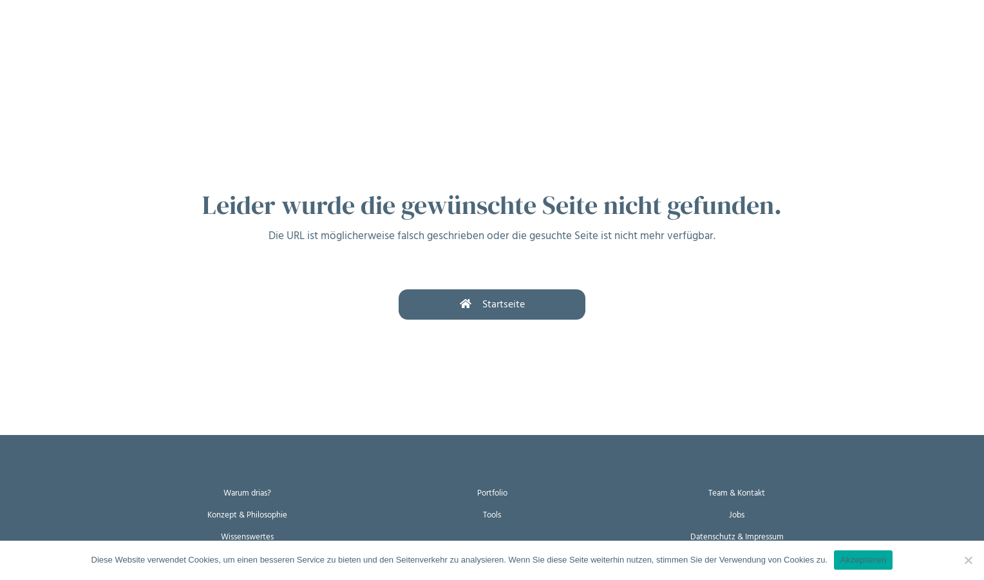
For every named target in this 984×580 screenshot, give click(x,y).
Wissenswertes (247, 535)
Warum (69, 37)
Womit (173, 37)
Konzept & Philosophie (247, 514)
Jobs (737, 514)
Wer (225, 37)
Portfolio (492, 492)
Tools (492, 514)
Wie (121, 37)
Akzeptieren (863, 560)
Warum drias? (247, 492)
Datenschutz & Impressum (737, 535)
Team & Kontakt (737, 492)
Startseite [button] (492, 304)
